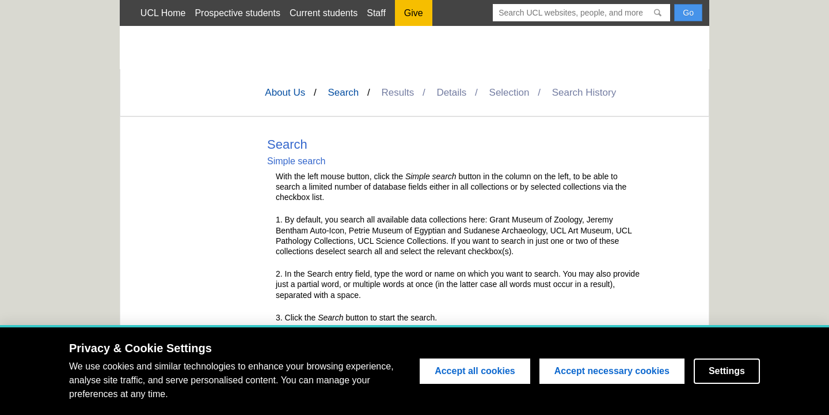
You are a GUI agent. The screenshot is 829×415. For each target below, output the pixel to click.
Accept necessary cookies (612, 371)
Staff (376, 13)
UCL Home (163, 13)
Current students (324, 13)
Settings (727, 371)
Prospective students (237, 13)
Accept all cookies (475, 371)
